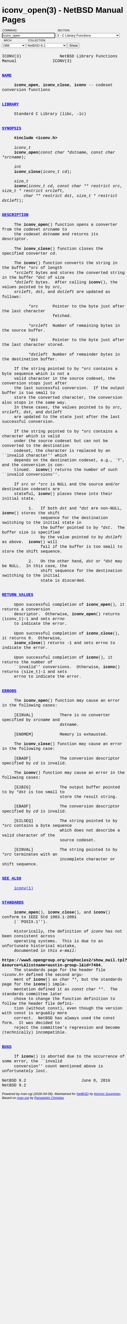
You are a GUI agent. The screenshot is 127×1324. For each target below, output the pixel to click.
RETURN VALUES (17, 595)
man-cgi (23, 1098)
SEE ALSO (11, 878)
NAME (7, 75)
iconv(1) (23, 888)
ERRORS (9, 691)
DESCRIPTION (15, 215)
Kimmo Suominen (107, 1094)
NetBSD (83, 1094)
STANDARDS (13, 902)
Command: (11, 30)
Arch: (10, 40)
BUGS (7, 1047)
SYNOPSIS (11, 128)
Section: (65, 30)
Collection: (37, 40)
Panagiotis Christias (49, 1098)
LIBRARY (10, 104)
